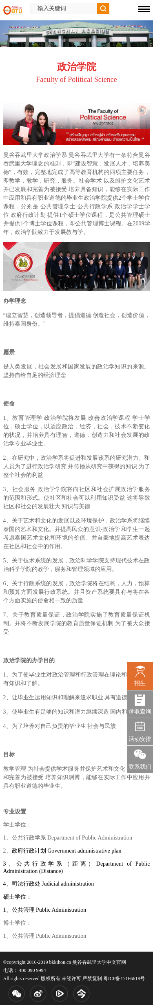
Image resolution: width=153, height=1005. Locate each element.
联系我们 (140, 767)
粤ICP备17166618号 (124, 978)
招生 (140, 683)
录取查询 (140, 711)
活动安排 (140, 739)
